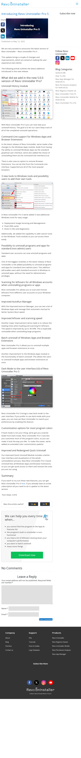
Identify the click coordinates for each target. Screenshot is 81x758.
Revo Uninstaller (58, 638)
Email (4, 614)
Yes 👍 (33, 504)
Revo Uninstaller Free (64, 94)
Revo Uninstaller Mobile (61, 646)
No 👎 (45, 504)
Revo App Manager (59, 654)
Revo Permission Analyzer (61, 650)
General (58, 73)
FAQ (30, 638)
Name (4, 608)
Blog (7, 642)
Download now (27, 555)
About (7, 638)
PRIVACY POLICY (47, 694)
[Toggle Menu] (77, 4)
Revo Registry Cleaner (64, 91)
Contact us (9, 650)
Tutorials (32, 642)
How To (58, 76)
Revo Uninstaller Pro (64, 103)
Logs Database (34, 650)
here (23, 483)
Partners (8, 646)
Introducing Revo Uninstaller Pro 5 (25, 14)
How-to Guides (34, 646)
